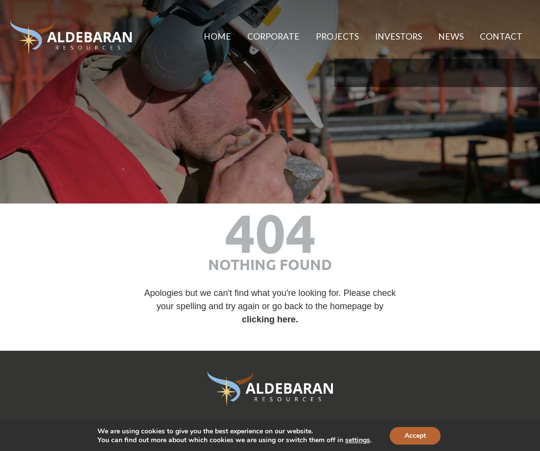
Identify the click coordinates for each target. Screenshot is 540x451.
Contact (499, 36)
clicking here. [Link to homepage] (270, 315)
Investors (389, 36)
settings (357, 440)
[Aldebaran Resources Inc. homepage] (71, 37)
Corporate (255, 36)
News (445, 36)
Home (196, 36)
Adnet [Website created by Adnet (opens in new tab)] (360, 419)
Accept (415, 435)
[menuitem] (195, 37)
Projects (324, 36)
